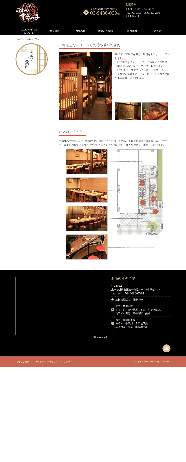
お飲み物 (80, 31)
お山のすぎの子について (28, 31)
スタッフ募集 (22, 361)
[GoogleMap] (100, 337)
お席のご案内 (106, 31)
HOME (19, 39)
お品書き (54, 31)
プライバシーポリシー (46, 361)
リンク (66, 361)
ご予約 (157, 31)
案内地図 (132, 31)
